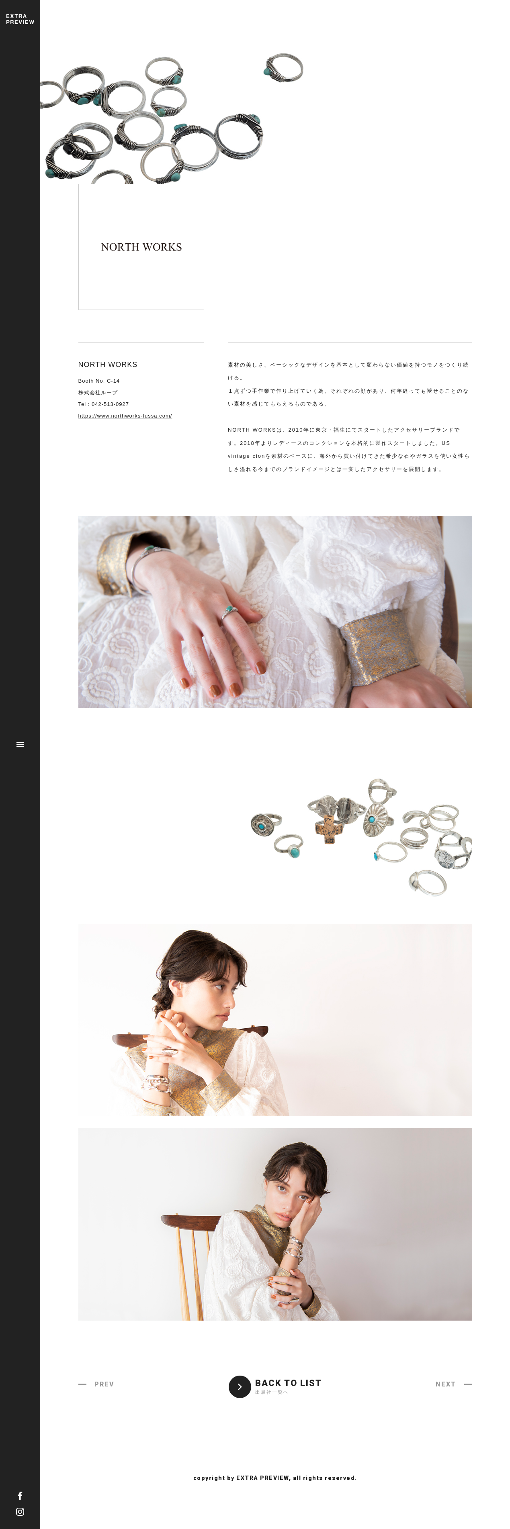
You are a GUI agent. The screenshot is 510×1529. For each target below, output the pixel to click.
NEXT (446, 1384)
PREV (104, 1384)
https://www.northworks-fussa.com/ (125, 416)
